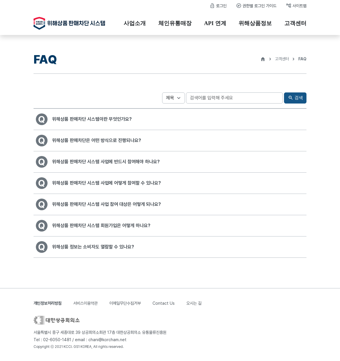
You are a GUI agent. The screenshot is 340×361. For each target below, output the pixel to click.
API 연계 (215, 23)
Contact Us (164, 303)
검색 (295, 98)
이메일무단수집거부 (125, 303)
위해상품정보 (255, 23)
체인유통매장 (175, 23)
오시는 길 (193, 303)
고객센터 (295, 23)
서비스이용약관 (85, 303)
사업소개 (135, 23)
